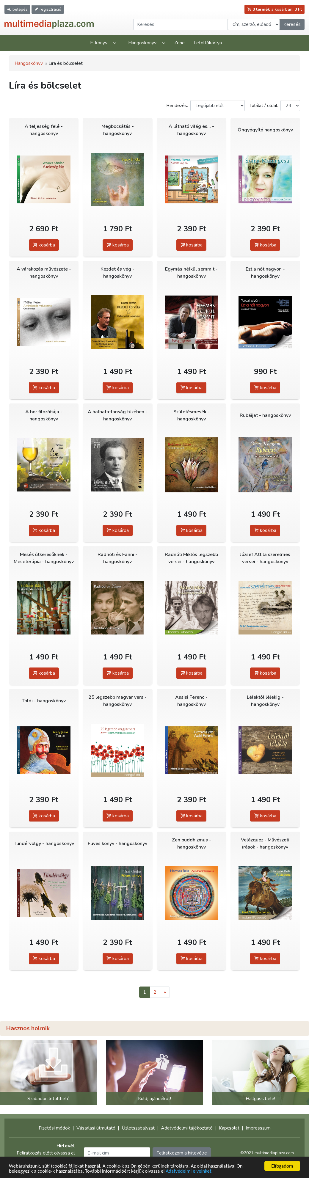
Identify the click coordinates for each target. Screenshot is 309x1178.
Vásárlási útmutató (95, 1128)
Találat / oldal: (264, 105)
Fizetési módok (54, 1128)
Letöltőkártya (208, 43)
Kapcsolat (229, 1128)
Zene (179, 43)
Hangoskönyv (142, 43)
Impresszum (258, 1128)
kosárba (44, 245)
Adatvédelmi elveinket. (189, 1171)
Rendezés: (177, 105)
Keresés (292, 24)
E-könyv (98, 43)
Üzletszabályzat (138, 1128)
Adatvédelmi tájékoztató (187, 1128)
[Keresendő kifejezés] (180, 24)
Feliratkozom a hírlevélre (181, 1153)
